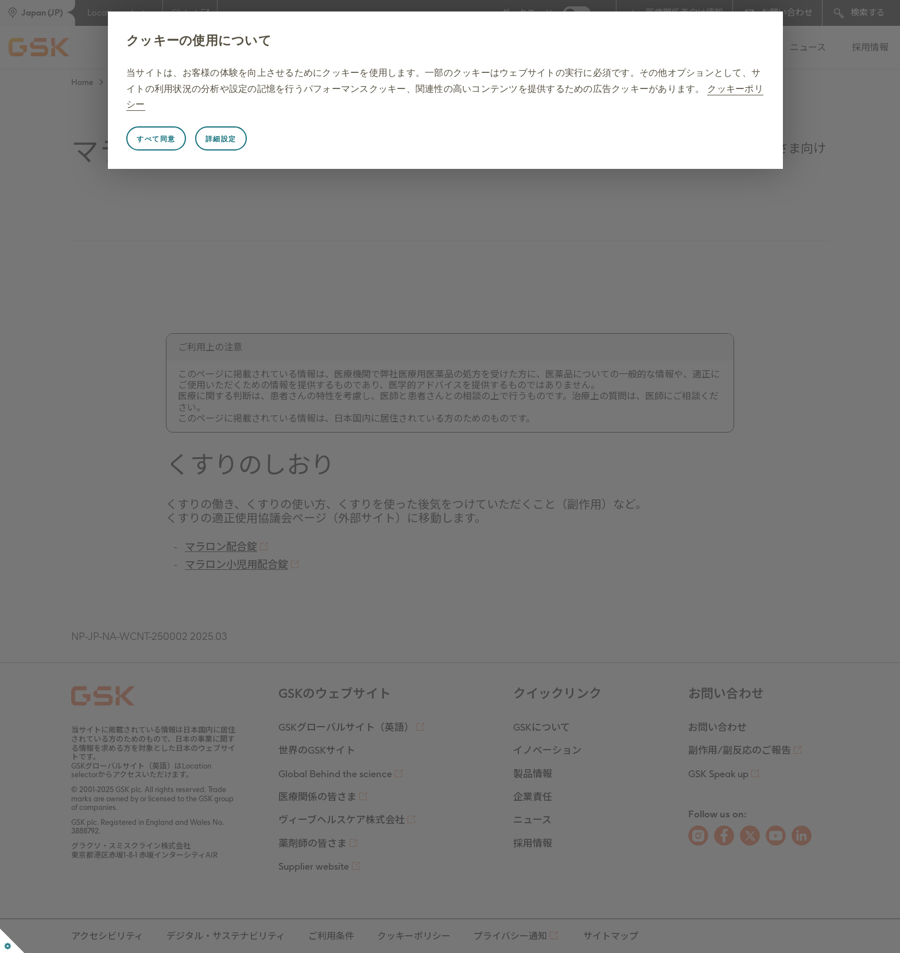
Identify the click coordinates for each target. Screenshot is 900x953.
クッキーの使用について (198, 40)
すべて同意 (156, 139)
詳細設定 (220, 139)
